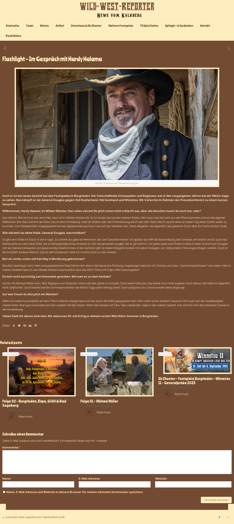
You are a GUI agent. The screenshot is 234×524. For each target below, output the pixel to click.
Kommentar (11, 447)
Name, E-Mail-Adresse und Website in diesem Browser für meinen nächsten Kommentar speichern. (74, 492)
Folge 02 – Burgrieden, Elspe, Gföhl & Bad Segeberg (34, 403)
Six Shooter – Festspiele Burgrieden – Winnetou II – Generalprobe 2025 (194, 380)
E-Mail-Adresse (90, 478)
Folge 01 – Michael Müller (99, 401)
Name (7, 478)
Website (161, 478)
